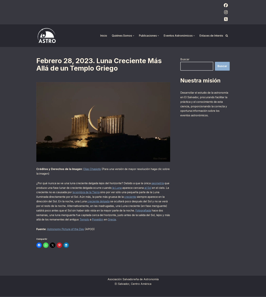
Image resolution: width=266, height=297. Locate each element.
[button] (133, 35)
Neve (39, 292)
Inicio (103, 35)
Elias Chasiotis (92, 169)
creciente (141, 197)
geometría (162, 183)
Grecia (148, 220)
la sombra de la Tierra (99, 192)
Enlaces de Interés (211, 35)
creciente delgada (108, 202)
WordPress (78, 292)
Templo (119, 220)
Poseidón (133, 220)
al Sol (157, 188)
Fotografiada (44, 215)
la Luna (125, 188)
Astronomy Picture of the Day (66, 230)
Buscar (184, 59)
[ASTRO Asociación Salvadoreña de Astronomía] (46, 35)
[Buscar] (226, 35)
